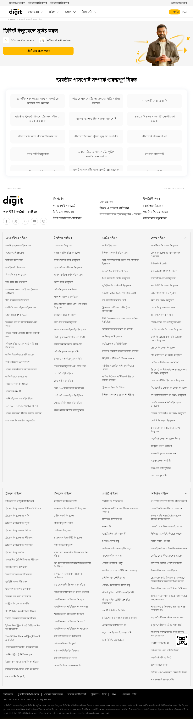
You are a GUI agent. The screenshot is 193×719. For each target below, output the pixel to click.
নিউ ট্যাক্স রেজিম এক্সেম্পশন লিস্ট (166, 563)
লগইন (176, 11)
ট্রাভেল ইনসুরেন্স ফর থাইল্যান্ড (19, 544)
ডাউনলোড (8, 694)
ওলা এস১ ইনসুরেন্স (63, 245)
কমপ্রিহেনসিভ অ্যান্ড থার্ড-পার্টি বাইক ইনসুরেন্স (70, 306)
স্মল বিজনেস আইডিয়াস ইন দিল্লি (69, 614)
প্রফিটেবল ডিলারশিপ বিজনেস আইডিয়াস (68, 575)
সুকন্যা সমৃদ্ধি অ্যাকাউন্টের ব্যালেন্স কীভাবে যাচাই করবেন (166, 517)
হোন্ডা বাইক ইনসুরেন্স (63, 282)
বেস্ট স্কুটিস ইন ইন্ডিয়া (63, 380)
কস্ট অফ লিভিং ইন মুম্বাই (65, 643)
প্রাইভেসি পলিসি (129, 694)
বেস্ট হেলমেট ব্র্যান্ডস (112, 336)
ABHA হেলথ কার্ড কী (161, 460)
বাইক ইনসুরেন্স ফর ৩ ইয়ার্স (66, 296)
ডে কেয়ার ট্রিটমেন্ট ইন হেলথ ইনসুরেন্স (168, 395)
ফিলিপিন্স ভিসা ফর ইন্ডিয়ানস (18, 574)
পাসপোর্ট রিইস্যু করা (38, 154)
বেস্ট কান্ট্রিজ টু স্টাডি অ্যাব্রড (18, 654)
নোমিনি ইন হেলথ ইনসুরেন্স (163, 420)
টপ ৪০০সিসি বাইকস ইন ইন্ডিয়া (68, 402)
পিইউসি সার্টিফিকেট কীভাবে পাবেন (118, 358)
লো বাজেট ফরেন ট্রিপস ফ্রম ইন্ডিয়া (21, 647)
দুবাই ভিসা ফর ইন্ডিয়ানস (16, 581)
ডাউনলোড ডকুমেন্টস (155, 218)
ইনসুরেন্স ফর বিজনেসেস (65, 501)
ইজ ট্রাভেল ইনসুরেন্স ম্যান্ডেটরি (19, 501)
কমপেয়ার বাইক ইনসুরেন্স (65, 322)
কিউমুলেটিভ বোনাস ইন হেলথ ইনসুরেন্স (169, 387)
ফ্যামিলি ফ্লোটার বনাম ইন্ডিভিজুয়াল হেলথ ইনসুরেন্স (167, 338)
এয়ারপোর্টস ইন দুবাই (14, 676)
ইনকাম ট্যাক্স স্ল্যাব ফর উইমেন (164, 570)
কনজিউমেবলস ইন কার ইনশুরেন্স (20, 307)
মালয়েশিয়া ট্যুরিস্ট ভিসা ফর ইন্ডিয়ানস (22, 559)
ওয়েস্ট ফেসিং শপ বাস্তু (112, 563)
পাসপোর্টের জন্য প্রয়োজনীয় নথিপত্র (37, 136)
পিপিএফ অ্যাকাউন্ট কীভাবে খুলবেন (167, 533)
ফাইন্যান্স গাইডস (159, 493)
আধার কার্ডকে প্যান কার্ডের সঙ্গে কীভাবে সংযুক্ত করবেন (169, 597)
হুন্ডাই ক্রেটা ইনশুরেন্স (15, 267)
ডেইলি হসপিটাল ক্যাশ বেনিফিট (165, 362)
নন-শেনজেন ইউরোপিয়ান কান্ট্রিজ (20, 610)
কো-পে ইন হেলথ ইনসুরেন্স (163, 347)
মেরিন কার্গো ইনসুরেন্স (64, 515)
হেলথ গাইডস (158, 238)
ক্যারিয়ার (32, 211)
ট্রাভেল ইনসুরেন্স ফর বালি (17, 515)
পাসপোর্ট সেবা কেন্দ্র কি (154, 101)
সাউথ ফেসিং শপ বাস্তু (112, 555)
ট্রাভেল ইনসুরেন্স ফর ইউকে (17, 530)
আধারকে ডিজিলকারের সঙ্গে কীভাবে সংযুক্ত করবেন (167, 634)
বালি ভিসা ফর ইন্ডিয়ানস (16, 566)
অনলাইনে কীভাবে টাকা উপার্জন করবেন (169, 548)
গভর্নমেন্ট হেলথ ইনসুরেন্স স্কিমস (165, 438)
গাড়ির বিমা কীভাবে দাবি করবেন (19, 354)
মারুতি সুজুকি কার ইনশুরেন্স (18, 245)
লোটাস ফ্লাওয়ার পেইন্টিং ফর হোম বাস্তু (119, 570)
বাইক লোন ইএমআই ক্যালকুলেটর (69, 410)
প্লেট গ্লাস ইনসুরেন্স (62, 530)
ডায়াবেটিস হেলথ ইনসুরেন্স (163, 278)
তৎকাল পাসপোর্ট (154, 154)
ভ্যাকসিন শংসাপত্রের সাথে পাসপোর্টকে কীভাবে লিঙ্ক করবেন (38, 101)
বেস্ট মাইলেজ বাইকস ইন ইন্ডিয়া (68, 395)
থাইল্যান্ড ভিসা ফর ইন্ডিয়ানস (18, 588)
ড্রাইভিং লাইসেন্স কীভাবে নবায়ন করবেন (120, 351)
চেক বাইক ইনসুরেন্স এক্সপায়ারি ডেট (70, 366)
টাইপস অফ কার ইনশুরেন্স (17, 300)
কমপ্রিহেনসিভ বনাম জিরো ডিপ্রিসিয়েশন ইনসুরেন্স (120, 262)
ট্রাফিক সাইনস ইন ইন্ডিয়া (113, 387)
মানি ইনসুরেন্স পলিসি (63, 523)
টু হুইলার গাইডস (63, 238)
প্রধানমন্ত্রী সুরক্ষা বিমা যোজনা (164, 453)
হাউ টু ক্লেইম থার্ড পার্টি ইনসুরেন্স (116, 285)
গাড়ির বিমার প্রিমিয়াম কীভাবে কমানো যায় (22, 335)
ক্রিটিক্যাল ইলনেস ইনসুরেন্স (163, 292)
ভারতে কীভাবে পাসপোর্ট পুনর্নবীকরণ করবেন (155, 119)
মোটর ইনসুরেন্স (109, 245)
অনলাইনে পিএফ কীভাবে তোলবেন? (167, 508)
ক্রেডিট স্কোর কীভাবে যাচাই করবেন (166, 526)
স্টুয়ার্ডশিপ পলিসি (99, 694)
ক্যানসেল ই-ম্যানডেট (64, 206)
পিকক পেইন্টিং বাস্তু (110, 541)
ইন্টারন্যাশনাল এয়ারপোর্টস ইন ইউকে (21, 669)
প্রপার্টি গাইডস (110, 493)
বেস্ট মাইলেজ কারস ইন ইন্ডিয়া (19, 398)
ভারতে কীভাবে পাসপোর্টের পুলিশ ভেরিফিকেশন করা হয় (96, 154)
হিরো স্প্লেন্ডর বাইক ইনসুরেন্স (67, 260)
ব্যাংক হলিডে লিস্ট (159, 664)
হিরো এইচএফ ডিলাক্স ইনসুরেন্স (68, 267)
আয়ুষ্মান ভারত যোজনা (161, 446)
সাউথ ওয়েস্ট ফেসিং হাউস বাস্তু (116, 548)
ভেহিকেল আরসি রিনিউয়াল (115, 343)
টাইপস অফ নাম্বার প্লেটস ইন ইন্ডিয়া (118, 394)
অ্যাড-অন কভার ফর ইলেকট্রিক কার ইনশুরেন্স (21, 291)
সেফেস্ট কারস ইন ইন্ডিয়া (16, 383)
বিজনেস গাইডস (62, 493)
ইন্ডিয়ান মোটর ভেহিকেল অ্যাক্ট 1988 (119, 292)
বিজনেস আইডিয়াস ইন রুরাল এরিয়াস (71, 592)
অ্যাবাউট (8, 211)
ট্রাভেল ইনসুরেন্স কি (14, 552)
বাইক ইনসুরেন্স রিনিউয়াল (65, 289)
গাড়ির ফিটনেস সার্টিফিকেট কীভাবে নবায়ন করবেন (118, 378)
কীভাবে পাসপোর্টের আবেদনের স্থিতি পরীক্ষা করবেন (96, 101)
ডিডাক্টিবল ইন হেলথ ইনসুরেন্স (164, 245)
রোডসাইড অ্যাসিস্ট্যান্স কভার (115, 270)
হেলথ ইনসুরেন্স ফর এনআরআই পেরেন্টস (165, 254)
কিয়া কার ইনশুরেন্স (14, 260)
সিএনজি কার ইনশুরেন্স (15, 274)
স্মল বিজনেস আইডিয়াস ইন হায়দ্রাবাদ (71, 628)
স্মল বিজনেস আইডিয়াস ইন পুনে (69, 599)
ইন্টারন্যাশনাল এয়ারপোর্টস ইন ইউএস (22, 661)
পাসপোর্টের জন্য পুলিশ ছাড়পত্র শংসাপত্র (96, 136)
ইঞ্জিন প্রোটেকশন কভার (16, 314)
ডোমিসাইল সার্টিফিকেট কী (114, 625)
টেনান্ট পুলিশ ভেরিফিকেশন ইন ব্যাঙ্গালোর (116, 601)
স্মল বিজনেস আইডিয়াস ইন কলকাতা (71, 606)
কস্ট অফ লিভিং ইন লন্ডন (65, 658)
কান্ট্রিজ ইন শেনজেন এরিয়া (17, 603)
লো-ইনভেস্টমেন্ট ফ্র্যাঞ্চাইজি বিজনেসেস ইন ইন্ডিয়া (72, 565)
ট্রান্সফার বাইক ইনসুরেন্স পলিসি (68, 358)
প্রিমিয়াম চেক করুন (38, 51)
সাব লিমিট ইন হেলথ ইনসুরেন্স (164, 285)
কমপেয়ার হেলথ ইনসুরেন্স (162, 300)
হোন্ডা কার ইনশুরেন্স (14, 252)
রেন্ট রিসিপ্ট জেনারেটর (113, 639)
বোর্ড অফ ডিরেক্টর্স (153, 206)
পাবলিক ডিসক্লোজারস (155, 212)
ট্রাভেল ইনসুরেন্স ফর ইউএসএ (19, 537)
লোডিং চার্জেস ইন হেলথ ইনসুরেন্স (166, 329)
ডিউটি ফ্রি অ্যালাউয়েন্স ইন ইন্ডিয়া (20, 618)
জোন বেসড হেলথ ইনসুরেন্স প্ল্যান (166, 322)
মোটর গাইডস (109, 238)
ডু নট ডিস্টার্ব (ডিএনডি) (29, 694)
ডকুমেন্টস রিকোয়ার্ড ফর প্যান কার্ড (166, 624)
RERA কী (106, 526)
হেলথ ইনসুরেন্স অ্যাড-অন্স (163, 307)
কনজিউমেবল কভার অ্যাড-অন (68, 344)
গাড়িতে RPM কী (13, 391)
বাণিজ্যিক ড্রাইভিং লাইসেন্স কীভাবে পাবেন (118, 367)
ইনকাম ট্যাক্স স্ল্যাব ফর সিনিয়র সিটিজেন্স (169, 588)
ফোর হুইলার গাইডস (16, 238)
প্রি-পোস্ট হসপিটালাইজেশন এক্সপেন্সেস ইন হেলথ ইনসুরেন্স (169, 371)
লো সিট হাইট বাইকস (63, 373)
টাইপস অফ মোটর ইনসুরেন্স (115, 252)
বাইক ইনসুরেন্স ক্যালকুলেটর (66, 351)
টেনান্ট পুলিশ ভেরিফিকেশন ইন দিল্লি (118, 592)
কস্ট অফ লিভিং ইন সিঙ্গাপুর (66, 650)
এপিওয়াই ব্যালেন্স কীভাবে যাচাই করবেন (169, 501)
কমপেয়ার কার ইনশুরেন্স (16, 282)
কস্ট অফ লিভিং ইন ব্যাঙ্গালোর (67, 636)
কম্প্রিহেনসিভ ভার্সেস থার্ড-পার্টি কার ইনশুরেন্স (21, 345)
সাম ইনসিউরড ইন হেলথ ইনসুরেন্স (166, 355)
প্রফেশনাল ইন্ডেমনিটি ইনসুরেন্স (68, 537)
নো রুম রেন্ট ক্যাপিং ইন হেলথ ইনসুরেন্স (168, 413)
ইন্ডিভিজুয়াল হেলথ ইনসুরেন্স (164, 270)
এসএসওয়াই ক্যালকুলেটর (162, 679)
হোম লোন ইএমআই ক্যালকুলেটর (117, 632)
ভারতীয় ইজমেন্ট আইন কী (114, 533)
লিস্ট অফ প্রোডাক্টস (63, 212)
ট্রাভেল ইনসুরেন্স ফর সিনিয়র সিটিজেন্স (23, 508)
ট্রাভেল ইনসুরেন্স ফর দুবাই (17, 523)
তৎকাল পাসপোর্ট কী (160, 642)
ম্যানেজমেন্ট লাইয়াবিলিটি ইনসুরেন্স (70, 508)
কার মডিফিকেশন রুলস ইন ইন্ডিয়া (117, 329)
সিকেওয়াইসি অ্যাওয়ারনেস (67, 218)
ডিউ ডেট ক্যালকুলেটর (161, 468)
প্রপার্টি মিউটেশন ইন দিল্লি (113, 610)
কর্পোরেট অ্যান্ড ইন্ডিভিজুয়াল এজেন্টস (120, 214)
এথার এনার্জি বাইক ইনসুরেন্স (67, 252)
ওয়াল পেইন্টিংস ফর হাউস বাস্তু (116, 585)
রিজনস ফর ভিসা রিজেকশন (18, 596)
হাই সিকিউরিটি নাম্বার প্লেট (114, 300)
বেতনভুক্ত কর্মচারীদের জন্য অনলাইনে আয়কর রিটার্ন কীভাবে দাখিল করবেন (168, 579)
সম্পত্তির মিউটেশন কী (112, 519)
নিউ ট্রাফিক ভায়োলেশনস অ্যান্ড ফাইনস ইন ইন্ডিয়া (120, 320)
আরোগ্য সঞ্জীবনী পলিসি (162, 314)
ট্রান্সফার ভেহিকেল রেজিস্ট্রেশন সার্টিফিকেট (116, 309)
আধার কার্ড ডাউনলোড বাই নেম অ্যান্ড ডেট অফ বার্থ (168, 608)
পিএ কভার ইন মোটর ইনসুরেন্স (116, 278)
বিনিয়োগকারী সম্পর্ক (37, 3)
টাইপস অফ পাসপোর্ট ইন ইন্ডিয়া (165, 650)
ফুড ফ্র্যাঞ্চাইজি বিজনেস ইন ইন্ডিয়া (69, 584)
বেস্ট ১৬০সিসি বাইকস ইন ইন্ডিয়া (69, 388)
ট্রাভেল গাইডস (13, 493)
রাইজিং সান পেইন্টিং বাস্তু (113, 577)
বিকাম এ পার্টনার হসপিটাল (114, 208)
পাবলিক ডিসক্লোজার (53, 694)
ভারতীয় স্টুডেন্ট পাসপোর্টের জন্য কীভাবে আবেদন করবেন (37, 119)
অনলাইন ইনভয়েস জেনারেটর (67, 665)
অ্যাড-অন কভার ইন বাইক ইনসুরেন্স (70, 329)
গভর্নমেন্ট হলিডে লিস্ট (161, 657)
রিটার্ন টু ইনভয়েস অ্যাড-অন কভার (69, 336)
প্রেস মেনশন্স (106, 202)
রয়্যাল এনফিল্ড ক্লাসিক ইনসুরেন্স (68, 274)
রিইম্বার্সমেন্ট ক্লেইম (159, 263)
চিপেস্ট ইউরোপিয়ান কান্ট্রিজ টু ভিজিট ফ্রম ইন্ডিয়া (22, 638)
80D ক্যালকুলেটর (159, 475)
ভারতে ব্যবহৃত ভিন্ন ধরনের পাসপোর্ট (96, 118)
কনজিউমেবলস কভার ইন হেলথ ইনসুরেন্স (165, 429)
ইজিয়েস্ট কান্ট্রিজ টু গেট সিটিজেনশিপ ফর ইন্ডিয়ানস (22, 627)
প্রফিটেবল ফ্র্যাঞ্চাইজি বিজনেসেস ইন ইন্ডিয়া (71, 554)
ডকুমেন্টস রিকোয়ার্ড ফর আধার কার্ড (167, 617)
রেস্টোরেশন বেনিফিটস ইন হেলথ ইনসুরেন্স (166, 404)
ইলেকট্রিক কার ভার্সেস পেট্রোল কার (21, 405)
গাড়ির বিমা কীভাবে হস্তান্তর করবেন (21, 369)
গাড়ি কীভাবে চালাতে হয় (16, 376)
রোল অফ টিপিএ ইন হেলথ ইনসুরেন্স (167, 380)
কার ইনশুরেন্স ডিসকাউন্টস (17, 361)
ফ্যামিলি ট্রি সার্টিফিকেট (112, 501)
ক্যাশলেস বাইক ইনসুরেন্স (65, 314)
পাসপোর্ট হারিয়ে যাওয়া (154, 136)
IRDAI (114, 694)
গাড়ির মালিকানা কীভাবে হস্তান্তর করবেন (23, 413)
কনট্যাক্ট (20, 211)
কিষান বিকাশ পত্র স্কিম (160, 541)
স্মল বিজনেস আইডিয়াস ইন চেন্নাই (69, 621)
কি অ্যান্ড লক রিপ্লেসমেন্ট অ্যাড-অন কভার (21, 324)
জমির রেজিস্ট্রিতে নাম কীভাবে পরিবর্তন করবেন (120, 510)
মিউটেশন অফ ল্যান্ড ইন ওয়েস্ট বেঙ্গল (119, 617)
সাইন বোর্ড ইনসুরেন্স (63, 544)
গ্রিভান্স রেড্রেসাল (17, 3)
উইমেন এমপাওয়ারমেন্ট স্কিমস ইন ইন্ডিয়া (169, 672)
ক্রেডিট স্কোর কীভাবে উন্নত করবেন (166, 555)
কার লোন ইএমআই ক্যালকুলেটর (20, 420)
